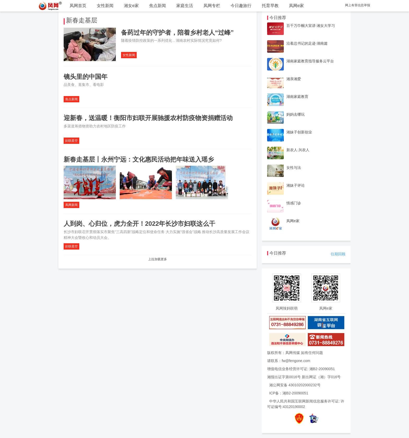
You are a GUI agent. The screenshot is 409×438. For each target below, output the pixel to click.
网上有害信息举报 (357, 5)
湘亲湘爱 (293, 79)
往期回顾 (338, 254)
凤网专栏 (211, 5)
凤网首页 (78, 5)
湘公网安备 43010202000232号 (295, 385)
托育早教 (270, 5)
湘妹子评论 (295, 185)
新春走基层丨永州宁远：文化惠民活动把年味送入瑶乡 (139, 159)
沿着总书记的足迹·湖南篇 (307, 43)
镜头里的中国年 (85, 76)
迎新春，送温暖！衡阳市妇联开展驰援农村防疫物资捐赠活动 (148, 117)
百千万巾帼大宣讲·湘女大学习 (310, 25)
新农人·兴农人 (297, 150)
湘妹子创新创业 (299, 132)
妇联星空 (71, 141)
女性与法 (293, 167)
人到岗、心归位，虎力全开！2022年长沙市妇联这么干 (139, 223)
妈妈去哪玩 (295, 114)
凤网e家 (296, 5)
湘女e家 (131, 5)
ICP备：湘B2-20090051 (288, 393)
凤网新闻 (71, 205)
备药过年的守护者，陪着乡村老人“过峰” (177, 32)
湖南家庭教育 (297, 96)
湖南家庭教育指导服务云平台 (310, 61)
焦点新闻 (157, 5)
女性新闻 (105, 5)
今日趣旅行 (241, 5)
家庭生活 (184, 5)
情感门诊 (293, 203)
